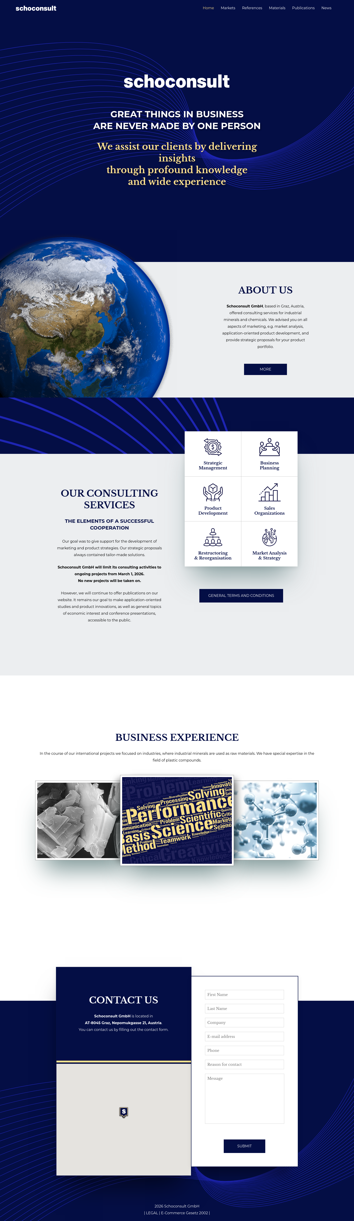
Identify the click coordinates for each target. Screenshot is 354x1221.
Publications (303, 8)
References (252, 8)
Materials (277, 8)
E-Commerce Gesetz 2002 (184, 1213)
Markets (228, 8)
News (326, 8)
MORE (265, 369)
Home (208, 8)
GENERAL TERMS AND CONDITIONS (241, 595)
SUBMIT (244, 1146)
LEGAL (152, 1213)
